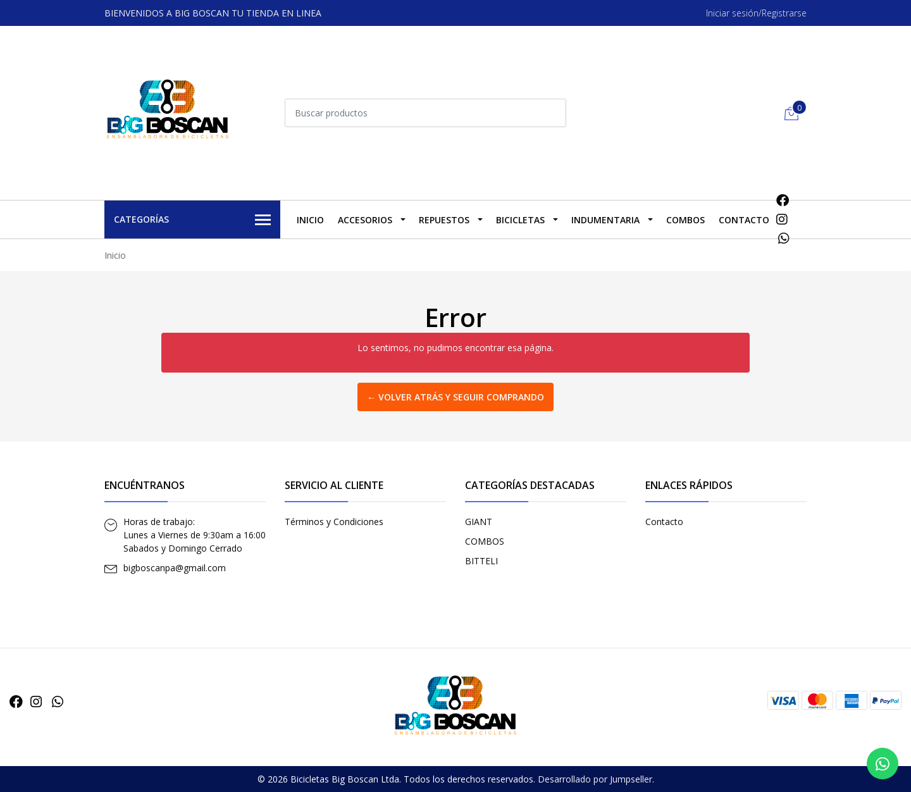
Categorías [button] (192, 220)
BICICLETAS (520, 220)
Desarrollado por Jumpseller (595, 779)
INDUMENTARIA (605, 220)
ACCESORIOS (365, 220)
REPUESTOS (444, 220)
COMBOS (685, 220)
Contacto (744, 220)
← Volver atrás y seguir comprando (455, 397)
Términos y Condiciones (334, 522)
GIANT (478, 522)
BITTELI (481, 561)
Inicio (310, 220)
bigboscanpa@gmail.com (174, 568)
